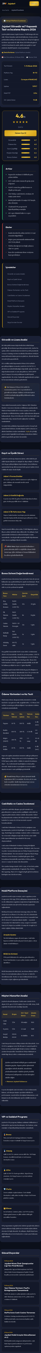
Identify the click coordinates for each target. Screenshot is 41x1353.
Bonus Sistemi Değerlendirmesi (18, 285)
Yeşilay (28, 431)
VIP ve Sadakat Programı (15, 312)
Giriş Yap (34, 4)
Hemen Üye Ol (20, 133)
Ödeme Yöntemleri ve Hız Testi (17, 290)
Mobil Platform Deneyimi (15, 301)
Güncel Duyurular (13, 317)
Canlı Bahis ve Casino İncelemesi (18, 296)
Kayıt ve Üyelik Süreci (14, 279)
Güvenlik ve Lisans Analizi (16, 274)
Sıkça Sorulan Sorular (14, 323)
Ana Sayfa (5, 10)
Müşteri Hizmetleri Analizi (15, 306)
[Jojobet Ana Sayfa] (8, 3)
